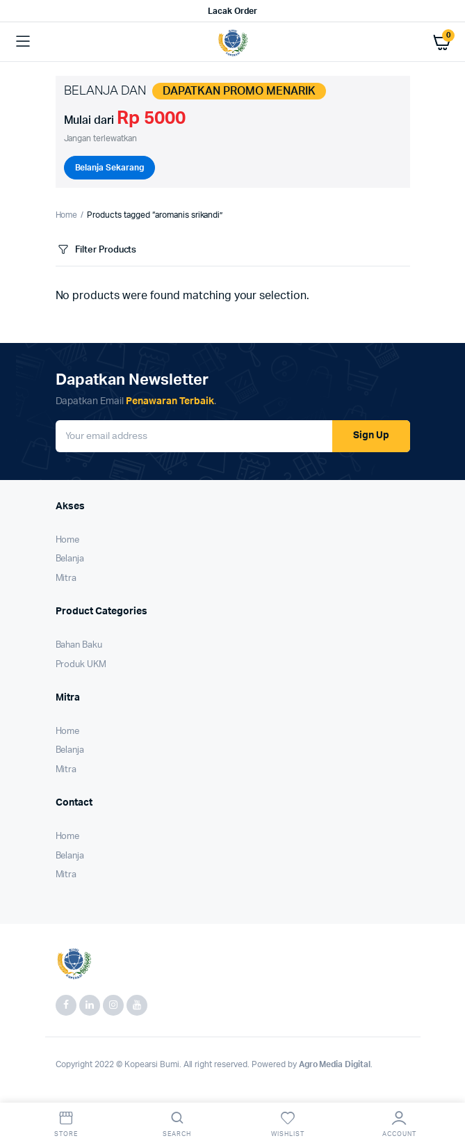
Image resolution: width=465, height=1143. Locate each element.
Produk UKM (81, 664)
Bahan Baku (79, 645)
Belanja (70, 558)
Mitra (66, 578)
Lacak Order (232, 11)
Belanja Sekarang (110, 167)
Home (67, 215)
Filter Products (96, 250)
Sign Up (371, 435)
